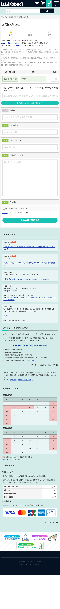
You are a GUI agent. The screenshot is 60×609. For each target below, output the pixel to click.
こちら (5, 212)
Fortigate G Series (10, 290)
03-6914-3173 (19, 45)
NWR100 (6, 316)
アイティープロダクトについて (43, 365)
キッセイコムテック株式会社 (32, 564)
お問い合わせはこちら (10, 459)
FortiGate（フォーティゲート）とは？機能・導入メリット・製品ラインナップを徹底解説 (30, 298)
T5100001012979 (30, 360)
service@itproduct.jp (10, 43)
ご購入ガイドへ (49, 522)
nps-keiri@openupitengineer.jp (21, 379)
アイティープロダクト (9, 17)
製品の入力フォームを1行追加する (30, 103)
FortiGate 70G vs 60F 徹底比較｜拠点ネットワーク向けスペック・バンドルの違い (29, 248)
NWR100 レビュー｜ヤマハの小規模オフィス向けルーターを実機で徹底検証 (29, 264)
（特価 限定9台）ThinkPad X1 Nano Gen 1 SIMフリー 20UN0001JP (27, 279)
